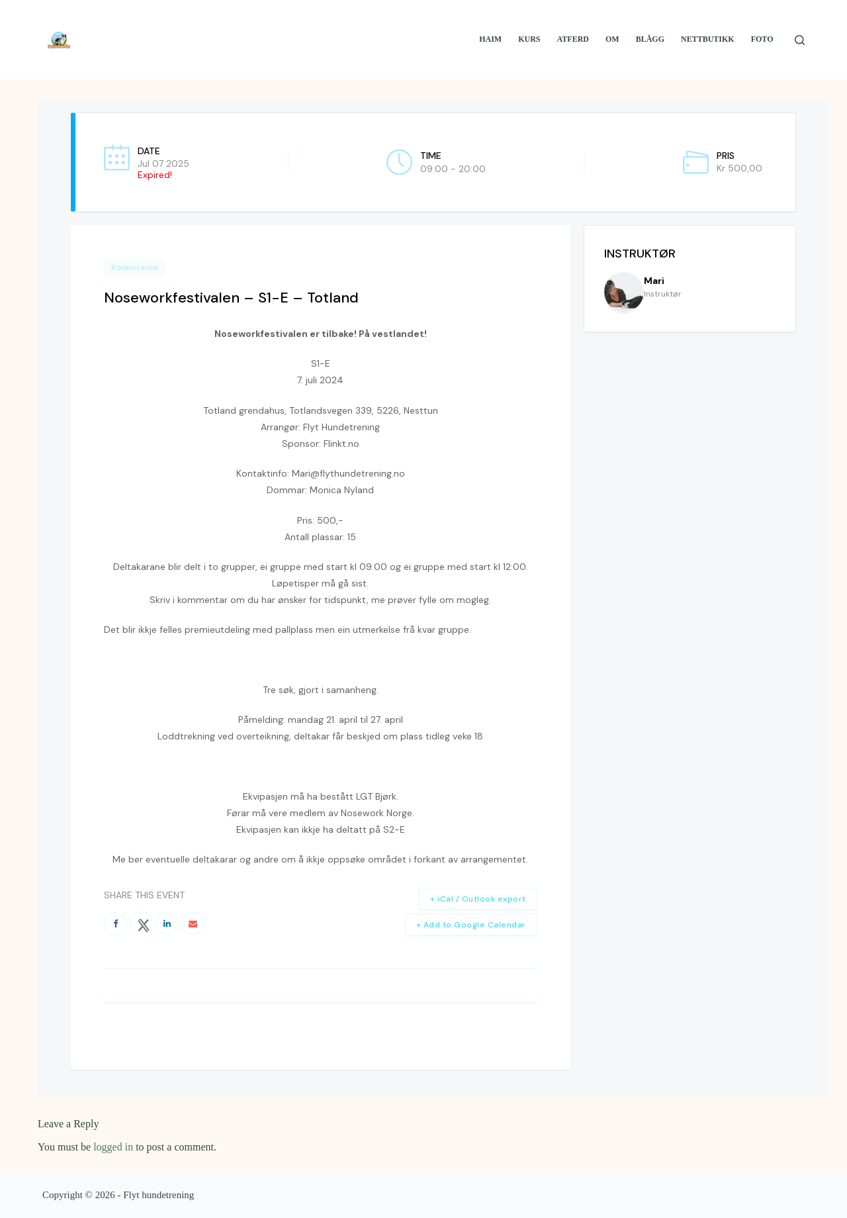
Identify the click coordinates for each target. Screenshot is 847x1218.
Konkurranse (134, 267)
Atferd (573, 39)
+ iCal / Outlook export (478, 899)
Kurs (529, 39)
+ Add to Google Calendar (471, 924)
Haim (490, 39)
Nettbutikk (708, 39)
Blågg (650, 39)
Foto (762, 39)
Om (612, 39)
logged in (113, 1146)
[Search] (800, 40)
